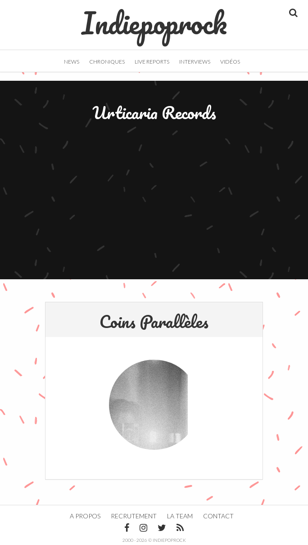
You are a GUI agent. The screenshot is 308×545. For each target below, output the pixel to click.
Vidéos (230, 61)
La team (180, 516)
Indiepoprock (154, 18)
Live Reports (152, 61)
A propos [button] (85, 516)
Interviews (194, 61)
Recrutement (134, 516)
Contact (218, 516)
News (71, 61)
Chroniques (107, 61)
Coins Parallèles (154, 321)
